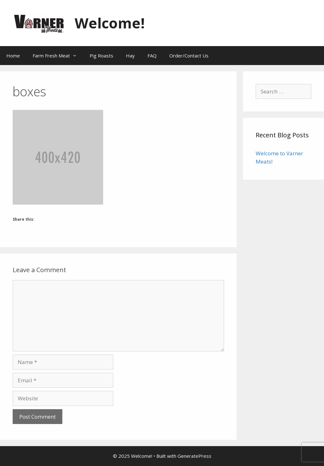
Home (13, 55)
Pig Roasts (101, 55)
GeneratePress (194, 456)
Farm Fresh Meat (58, 55)
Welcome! (110, 23)
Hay (130, 55)
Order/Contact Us (189, 55)
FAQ (152, 55)
